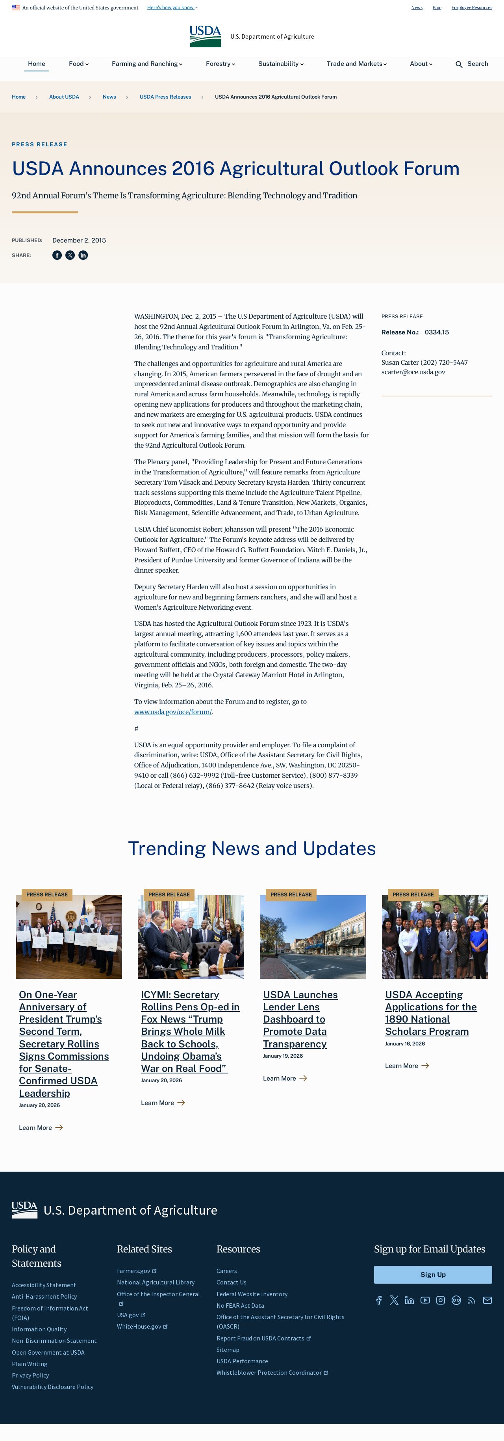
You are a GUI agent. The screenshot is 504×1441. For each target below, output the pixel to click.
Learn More (35, 1127)
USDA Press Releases (165, 97)
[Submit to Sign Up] (433, 1275)
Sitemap (228, 1349)
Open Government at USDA (48, 1352)
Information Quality (39, 1329)
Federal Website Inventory (252, 1294)
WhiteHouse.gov (142, 1326)
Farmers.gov (137, 1271)
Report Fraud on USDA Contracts (264, 1338)
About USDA (64, 97)
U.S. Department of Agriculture (272, 36)
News (416, 7)
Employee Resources (472, 7)
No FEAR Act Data (240, 1305)
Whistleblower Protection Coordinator (273, 1372)
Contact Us (231, 1282)
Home (19, 97)
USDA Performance (242, 1361)
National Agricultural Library (156, 1282)
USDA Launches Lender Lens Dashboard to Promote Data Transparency (300, 1019)
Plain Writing (30, 1364)
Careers (227, 1271)
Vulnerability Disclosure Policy (52, 1387)
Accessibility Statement (44, 1285)
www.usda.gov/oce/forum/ (173, 712)
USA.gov (131, 1315)
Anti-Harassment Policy (44, 1296)
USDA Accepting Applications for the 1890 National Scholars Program (431, 1013)
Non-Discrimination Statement (54, 1340)
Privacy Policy (30, 1375)
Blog (437, 7)
